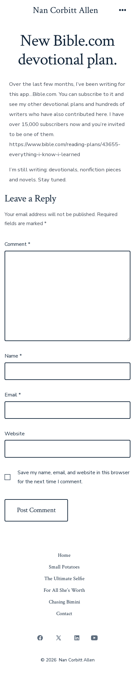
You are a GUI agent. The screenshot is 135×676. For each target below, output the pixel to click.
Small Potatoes (64, 567)
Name (13, 356)
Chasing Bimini (64, 602)
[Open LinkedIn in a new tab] (77, 638)
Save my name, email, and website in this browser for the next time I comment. (73, 477)
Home (64, 555)
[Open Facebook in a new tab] (40, 638)
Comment (17, 244)
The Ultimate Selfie (64, 578)
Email (13, 394)
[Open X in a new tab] (58, 638)
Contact (64, 613)
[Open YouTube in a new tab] (94, 638)
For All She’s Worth (64, 590)
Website (15, 433)
